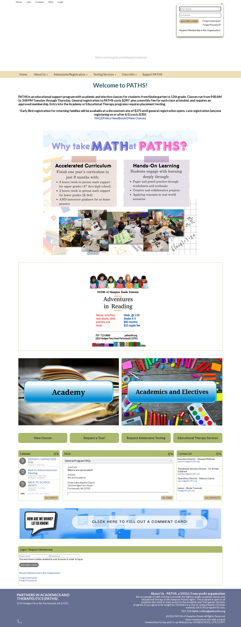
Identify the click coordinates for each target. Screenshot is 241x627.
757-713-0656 (189, 611)
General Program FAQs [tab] (78, 460)
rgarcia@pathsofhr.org (187, 481)
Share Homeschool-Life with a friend (205, 619)
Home (23, 74)
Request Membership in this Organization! (200, 30)
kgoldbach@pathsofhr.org (188, 474)
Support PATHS (152, 74)
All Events (51, 498)
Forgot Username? (212, 21)
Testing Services (105, 74)
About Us (41, 74)
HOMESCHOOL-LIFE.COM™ (209, 622)
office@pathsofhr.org (212, 611)
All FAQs (167, 498)
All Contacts (212, 498)
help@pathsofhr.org (186, 490)
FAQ (98, 118)
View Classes (137, 118)
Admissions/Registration (71, 74)
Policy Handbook (114, 118)
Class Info (129, 74)
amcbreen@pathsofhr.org (188, 461)
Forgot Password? (212, 24)
